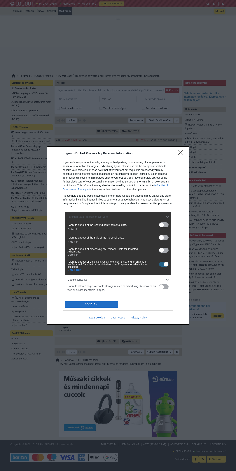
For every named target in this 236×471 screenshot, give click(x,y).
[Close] (181, 153)
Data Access (118, 317)
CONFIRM (91, 304)
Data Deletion (97, 317)
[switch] (164, 224)
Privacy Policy (139, 317)
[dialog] (118, 235)
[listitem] (118, 217)
